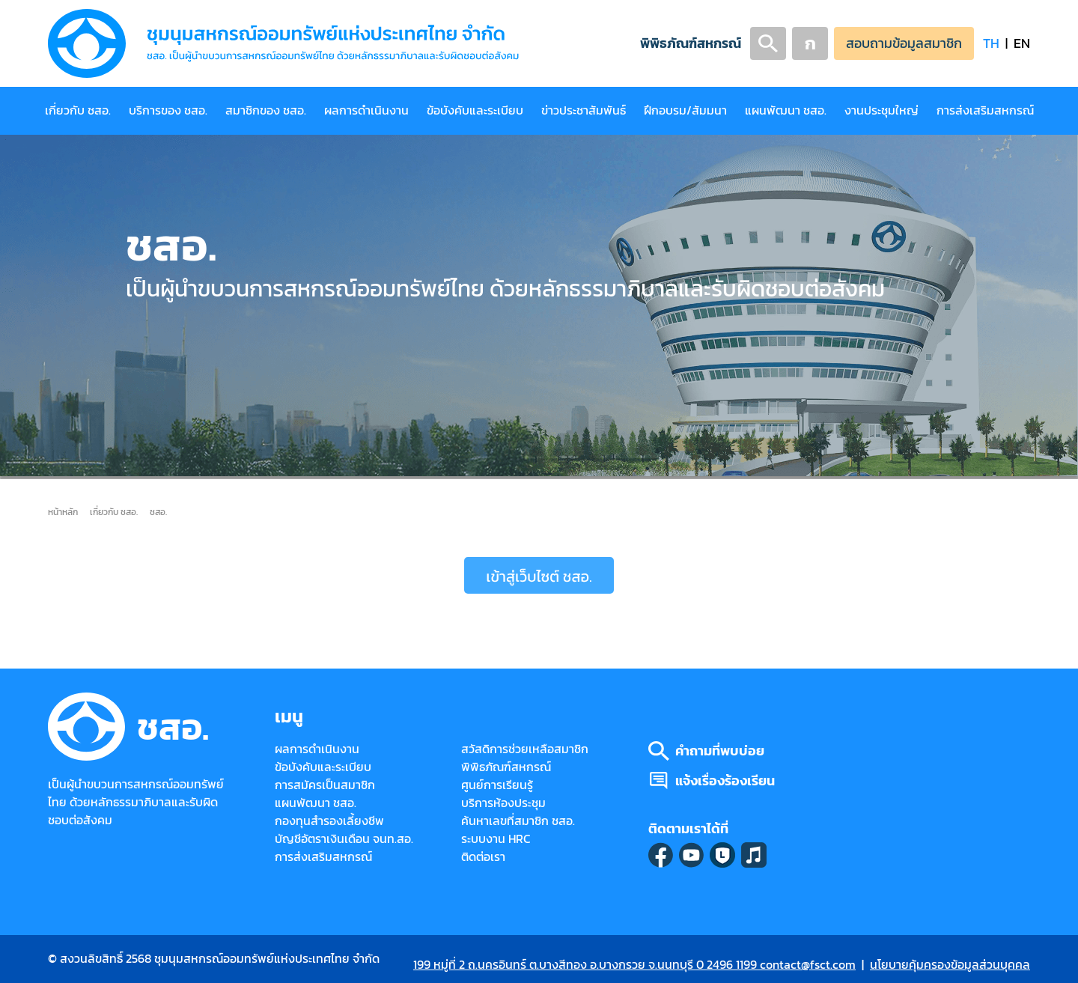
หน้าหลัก (63, 511)
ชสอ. (158, 511)
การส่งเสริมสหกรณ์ (985, 110)
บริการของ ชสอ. (168, 110)
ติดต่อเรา (483, 856)
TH (991, 43)
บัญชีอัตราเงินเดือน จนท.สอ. (344, 838)
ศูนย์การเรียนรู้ (497, 785)
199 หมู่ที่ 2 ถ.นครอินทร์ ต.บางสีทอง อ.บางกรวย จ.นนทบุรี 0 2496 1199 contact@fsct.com (634, 964)
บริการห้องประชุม (503, 803)
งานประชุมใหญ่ (881, 110)
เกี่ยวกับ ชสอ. (78, 110)
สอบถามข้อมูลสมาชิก (904, 43)
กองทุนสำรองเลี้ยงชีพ (329, 821)
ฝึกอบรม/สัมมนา (685, 110)
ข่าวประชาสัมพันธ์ (583, 110)
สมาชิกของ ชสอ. (265, 110)
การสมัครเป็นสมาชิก (325, 785)
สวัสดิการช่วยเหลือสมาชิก (524, 749)
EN (1022, 43)
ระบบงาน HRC (496, 838)
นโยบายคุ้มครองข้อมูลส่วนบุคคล (950, 964)
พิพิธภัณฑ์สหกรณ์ (690, 43)
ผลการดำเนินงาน (366, 110)
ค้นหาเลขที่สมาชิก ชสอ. (518, 821)
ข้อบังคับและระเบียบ (475, 110)
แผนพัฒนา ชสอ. (785, 110)
